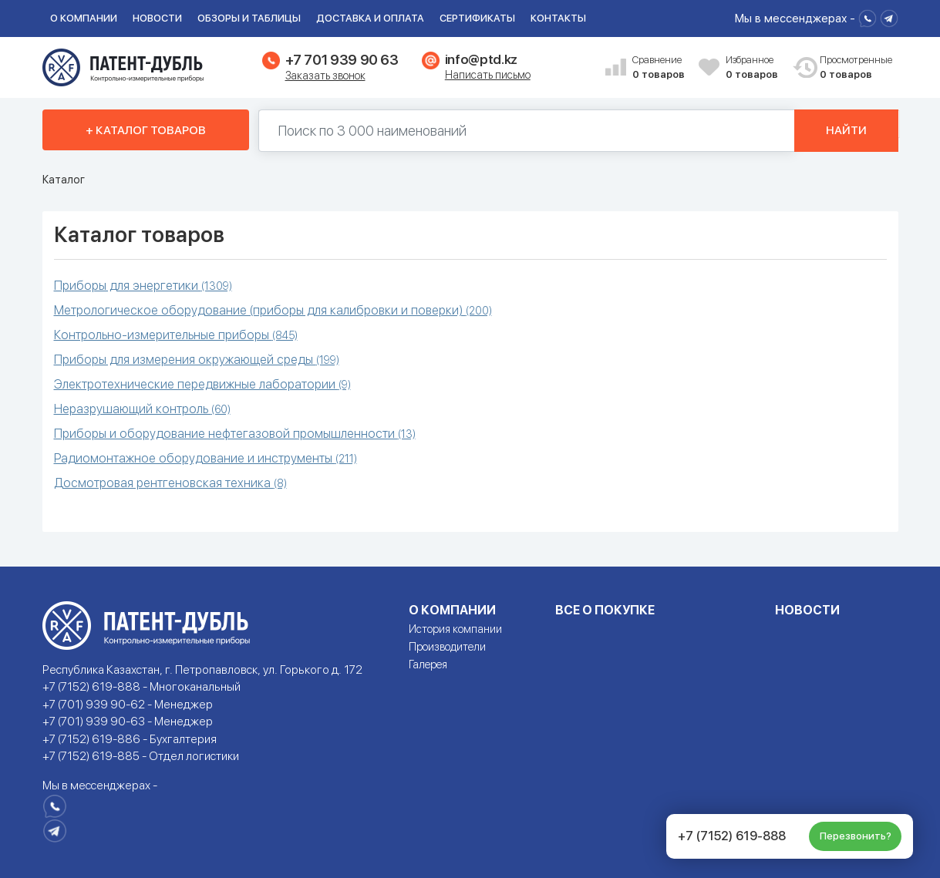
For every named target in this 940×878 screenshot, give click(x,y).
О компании (83, 18)
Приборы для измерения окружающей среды (196, 359)
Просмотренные (847, 68)
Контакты (558, 18)
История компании (455, 629)
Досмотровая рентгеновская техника (170, 483)
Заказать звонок (325, 75)
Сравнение (660, 68)
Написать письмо (488, 75)
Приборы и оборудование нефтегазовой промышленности (235, 433)
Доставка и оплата (370, 18)
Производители (447, 647)
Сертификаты (477, 18)
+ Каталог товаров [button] (146, 130)
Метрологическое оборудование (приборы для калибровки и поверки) (273, 310)
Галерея (428, 664)
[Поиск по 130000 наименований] (526, 130)
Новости (157, 18)
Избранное (753, 68)
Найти (846, 130)
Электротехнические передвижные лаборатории (202, 384)
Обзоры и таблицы (249, 18)
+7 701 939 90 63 (342, 60)
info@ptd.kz (481, 59)
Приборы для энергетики (143, 285)
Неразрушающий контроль (142, 409)
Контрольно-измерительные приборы (176, 335)
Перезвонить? (855, 836)
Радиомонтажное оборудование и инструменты (205, 458)
